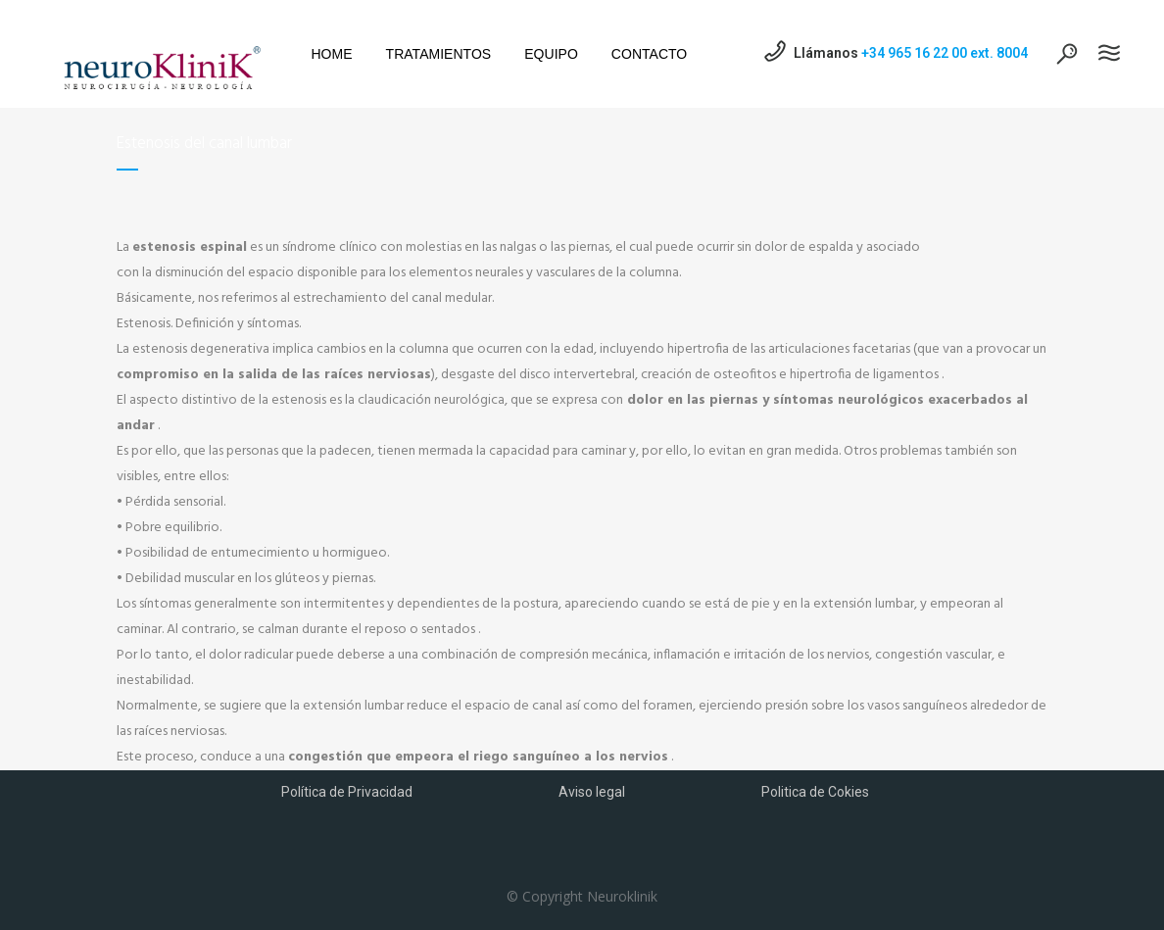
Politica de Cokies (815, 792)
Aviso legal (591, 792)
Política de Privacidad (346, 792)
